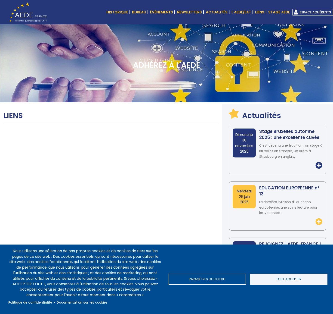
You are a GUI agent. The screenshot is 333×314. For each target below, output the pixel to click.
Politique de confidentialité (30, 302)
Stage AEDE (279, 12)
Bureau (139, 12)
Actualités (217, 12)
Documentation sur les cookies (82, 302)
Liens (259, 12)
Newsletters (189, 12)
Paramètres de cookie (207, 279)
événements (161, 12)
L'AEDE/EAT (241, 12)
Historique (117, 12)
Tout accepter (288, 279)
